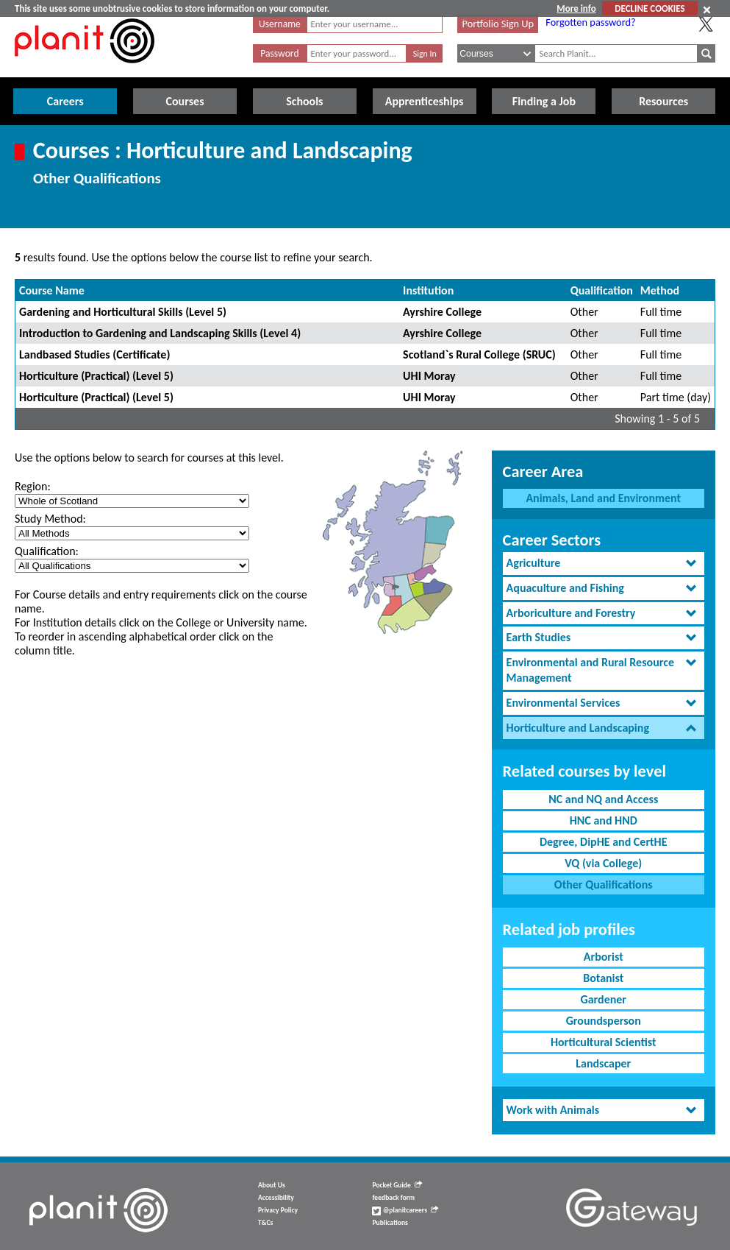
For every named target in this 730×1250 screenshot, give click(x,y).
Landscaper (603, 1063)
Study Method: (50, 519)
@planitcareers (405, 1210)
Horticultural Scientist (603, 1042)
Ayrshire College (442, 312)
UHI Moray (429, 376)
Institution (428, 290)
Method (659, 290)
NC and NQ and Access (603, 799)
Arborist (603, 957)
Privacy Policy (278, 1210)
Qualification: (47, 551)
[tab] (603, 563)
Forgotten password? (590, 22)
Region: (33, 486)
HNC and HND (603, 820)
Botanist (603, 978)
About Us (271, 1185)
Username (280, 24)
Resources (663, 101)
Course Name (52, 290)
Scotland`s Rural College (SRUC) (479, 354)
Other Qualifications (603, 884)
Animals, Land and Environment (603, 498)
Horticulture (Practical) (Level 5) (96, 376)
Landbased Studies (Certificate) (94, 354)
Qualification (601, 290)
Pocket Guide (396, 1185)
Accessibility (276, 1197)
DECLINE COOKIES (649, 8)
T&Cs (265, 1222)
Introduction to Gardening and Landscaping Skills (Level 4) (160, 333)
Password (279, 53)
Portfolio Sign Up (498, 23)
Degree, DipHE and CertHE (604, 842)
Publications (389, 1222)
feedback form (393, 1197)
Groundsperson (603, 1021)
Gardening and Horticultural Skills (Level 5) (122, 312)
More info (576, 8)
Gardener (603, 999)
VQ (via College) (603, 863)
